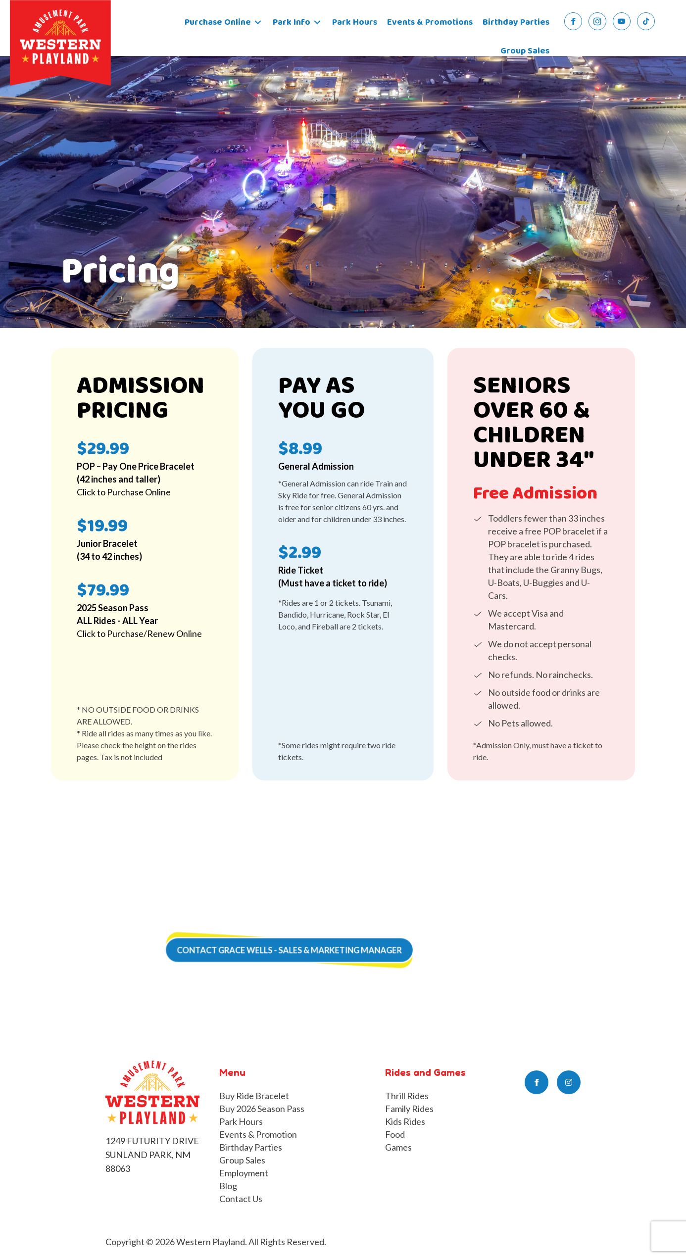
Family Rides (409, 1108)
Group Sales (242, 1160)
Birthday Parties (250, 1147)
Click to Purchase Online (124, 491)
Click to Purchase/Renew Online (139, 633)
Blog (228, 1185)
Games (398, 1147)
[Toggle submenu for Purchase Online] (258, 22)
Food (395, 1134)
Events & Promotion (258, 1134)
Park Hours (241, 1121)
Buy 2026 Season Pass (261, 1108)
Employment (243, 1172)
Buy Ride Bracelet (254, 1095)
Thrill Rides (407, 1095)
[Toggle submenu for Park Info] (317, 22)
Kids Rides (405, 1121)
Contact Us (240, 1198)
